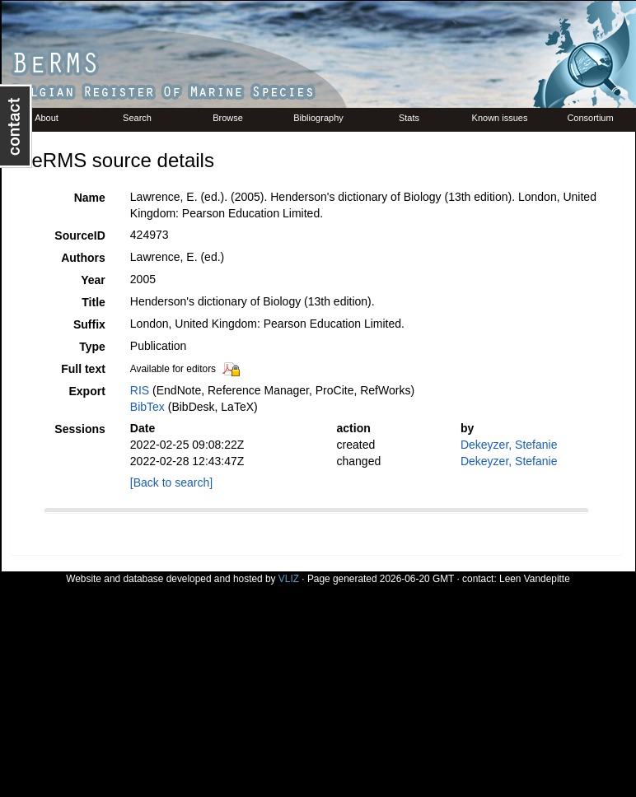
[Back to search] (171, 482)
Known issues (500, 118)
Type (92, 346)
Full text (83, 368)
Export (86, 391)
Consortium (590, 118)
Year (93, 280)
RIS (139, 390)
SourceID (79, 235)
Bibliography (318, 118)
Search (137, 118)
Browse (228, 118)
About (46, 118)
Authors (83, 257)
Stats (409, 118)
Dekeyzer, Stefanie (509, 444)
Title (93, 302)
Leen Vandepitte (534, 579)
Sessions (79, 429)
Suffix (89, 324)
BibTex (147, 406)
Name (89, 197)
